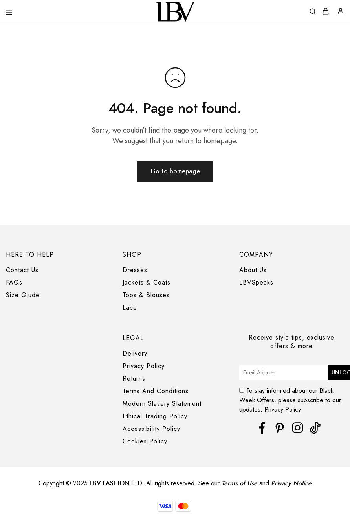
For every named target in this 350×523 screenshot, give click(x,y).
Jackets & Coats (146, 282)
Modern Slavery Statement (162, 403)
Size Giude (23, 295)
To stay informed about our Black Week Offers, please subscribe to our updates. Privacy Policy (291, 398)
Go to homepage (175, 171)
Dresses (135, 269)
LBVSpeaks (256, 282)
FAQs (14, 282)
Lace (130, 307)
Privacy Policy (144, 365)
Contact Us (22, 269)
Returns (134, 378)
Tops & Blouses (146, 295)
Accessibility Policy (151, 428)
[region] (175, 508)
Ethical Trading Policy (155, 416)
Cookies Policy (145, 441)
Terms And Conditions (156, 391)
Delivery (135, 353)
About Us (253, 269)
